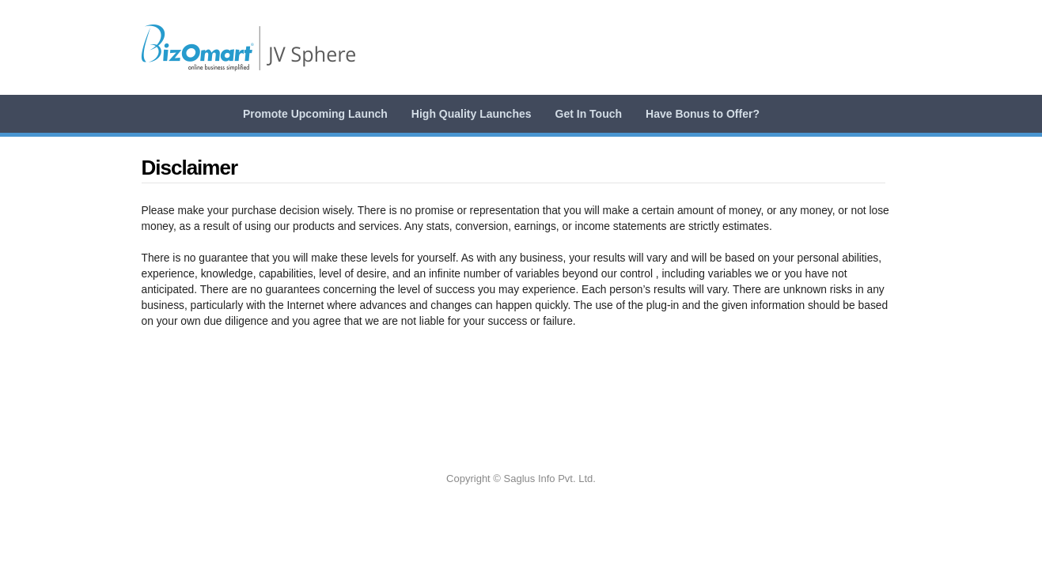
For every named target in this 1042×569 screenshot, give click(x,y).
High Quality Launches (471, 113)
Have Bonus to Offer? (703, 113)
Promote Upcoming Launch (315, 113)
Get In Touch (589, 113)
